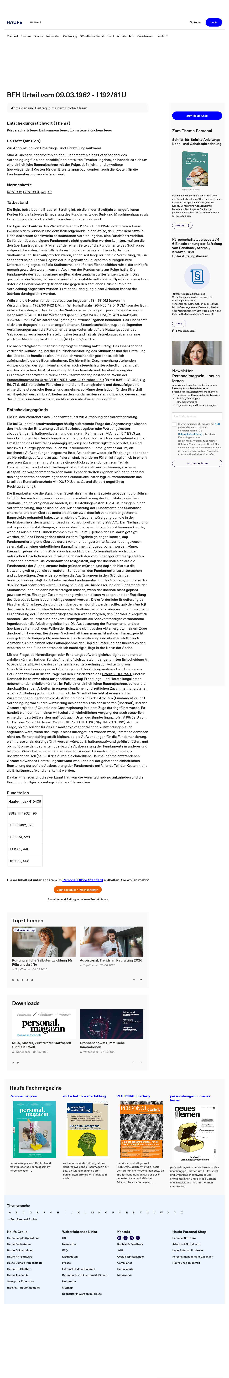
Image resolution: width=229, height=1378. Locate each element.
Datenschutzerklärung (190, 434)
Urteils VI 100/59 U (117, 674)
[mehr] (163, 36)
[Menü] (35, 22)
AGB (217, 424)
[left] (134, 980)
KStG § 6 (14, 191)
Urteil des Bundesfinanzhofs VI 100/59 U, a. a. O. (45, 481)
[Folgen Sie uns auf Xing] (125, 1238)
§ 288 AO (110, 522)
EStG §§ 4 (31, 191)
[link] (12, 36)
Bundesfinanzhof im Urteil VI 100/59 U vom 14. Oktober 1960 (55, 379)
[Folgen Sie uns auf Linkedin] (119, 1238)
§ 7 (50, 191)
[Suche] (196, 22)
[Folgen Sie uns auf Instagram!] (132, 1238)
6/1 (43, 191)
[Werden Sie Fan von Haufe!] (138, 1238)
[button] (214, 22)
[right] (141, 980)
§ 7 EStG (128, 433)
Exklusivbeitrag (25, 930)
